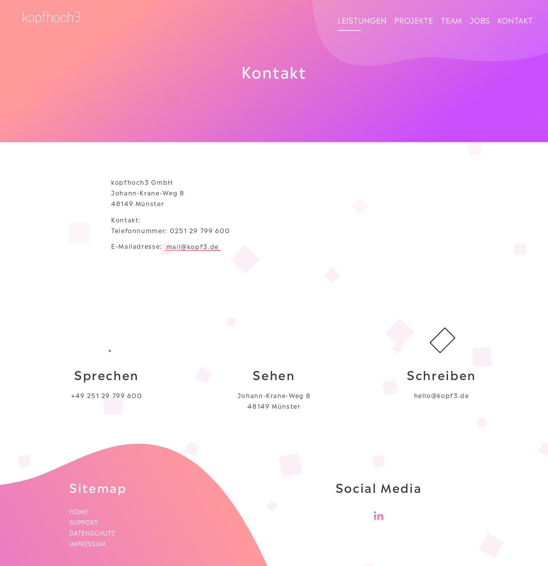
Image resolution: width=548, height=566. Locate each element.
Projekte (413, 20)
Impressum (87, 543)
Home (78, 511)
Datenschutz (92, 532)
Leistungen (362, 20)
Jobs (480, 20)
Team (451, 20)
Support (83, 521)
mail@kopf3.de (192, 246)
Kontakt (515, 20)
